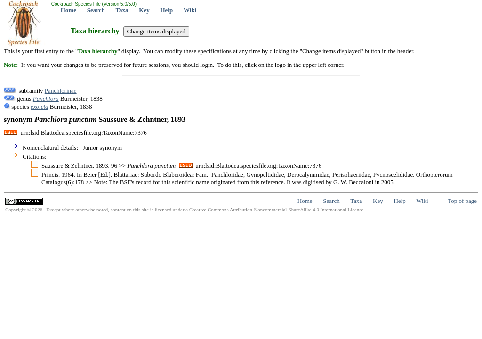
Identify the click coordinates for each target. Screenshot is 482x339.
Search (96, 10)
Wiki (190, 10)
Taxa (122, 10)
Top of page (462, 200)
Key (144, 10)
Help (166, 10)
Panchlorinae (61, 90)
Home (68, 10)
